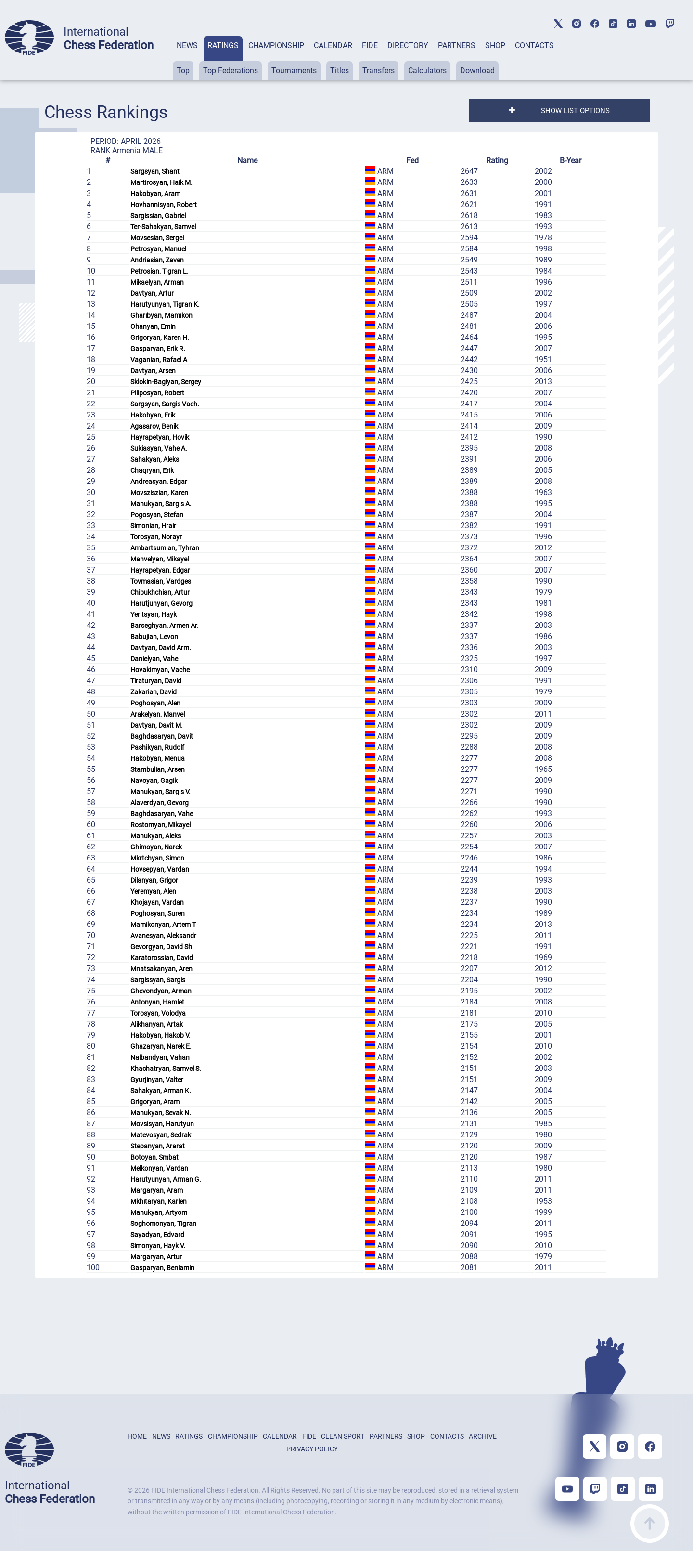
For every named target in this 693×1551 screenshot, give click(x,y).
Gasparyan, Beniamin (162, 1268)
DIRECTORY (407, 45)
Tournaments (294, 70)
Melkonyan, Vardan (159, 1168)
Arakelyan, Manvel (157, 714)
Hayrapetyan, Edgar (160, 570)
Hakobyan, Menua (157, 758)
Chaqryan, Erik (152, 470)
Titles (339, 70)
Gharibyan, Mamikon (161, 315)
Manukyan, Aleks (155, 836)
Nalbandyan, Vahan (160, 1057)
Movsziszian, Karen (159, 492)
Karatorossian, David (161, 958)
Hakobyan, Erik (152, 415)
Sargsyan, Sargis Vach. (164, 404)
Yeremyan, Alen (153, 891)
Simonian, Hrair (153, 526)
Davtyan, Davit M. (156, 725)
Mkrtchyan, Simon (157, 858)
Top (183, 70)
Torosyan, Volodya (158, 1013)
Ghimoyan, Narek (156, 847)
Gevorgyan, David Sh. (162, 947)
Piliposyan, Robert (157, 393)
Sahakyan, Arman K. (160, 1091)
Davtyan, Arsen (153, 371)
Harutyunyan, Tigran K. (165, 304)
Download (477, 70)
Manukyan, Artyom (158, 1212)
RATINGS (223, 45)
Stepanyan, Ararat (157, 1146)
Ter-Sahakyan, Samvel (163, 227)
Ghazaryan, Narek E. (161, 1046)
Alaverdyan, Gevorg (159, 803)
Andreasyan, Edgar (158, 481)
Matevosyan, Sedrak (160, 1135)
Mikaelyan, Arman (157, 282)
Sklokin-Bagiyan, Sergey (165, 382)
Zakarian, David (153, 692)
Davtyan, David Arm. (160, 648)
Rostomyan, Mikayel (160, 825)
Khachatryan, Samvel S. (165, 1068)
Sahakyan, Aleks (154, 459)
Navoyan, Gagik (154, 780)
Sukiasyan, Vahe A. (158, 448)
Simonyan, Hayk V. (157, 1246)
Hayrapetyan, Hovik (159, 437)
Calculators (427, 70)
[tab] (187, 58)
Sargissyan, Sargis (157, 980)
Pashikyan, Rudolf (157, 747)
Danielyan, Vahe (154, 659)
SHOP (495, 45)
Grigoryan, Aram (155, 1102)
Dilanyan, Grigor (154, 880)
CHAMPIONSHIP (276, 45)
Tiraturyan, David (155, 681)
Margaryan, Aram (156, 1190)
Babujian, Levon (154, 636)
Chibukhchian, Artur (160, 592)
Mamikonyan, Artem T (163, 924)
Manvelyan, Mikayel (159, 559)
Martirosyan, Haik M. (161, 182)
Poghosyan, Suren (157, 913)
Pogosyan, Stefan (156, 515)
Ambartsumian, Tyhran (164, 548)
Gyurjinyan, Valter (156, 1079)
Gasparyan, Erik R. (157, 348)
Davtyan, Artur (152, 293)
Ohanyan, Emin (153, 326)
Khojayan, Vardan (157, 902)
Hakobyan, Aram (155, 193)
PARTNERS (456, 45)
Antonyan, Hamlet (157, 1002)
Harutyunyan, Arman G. (165, 1179)
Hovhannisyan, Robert (163, 205)
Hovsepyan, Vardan (159, 869)
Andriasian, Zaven (157, 260)
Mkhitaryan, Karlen (158, 1201)
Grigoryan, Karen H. (159, 337)
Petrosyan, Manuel (158, 249)
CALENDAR (333, 45)
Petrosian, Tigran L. (159, 271)
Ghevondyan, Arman (161, 991)
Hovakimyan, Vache (160, 670)
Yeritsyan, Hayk (153, 614)
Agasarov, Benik (154, 426)
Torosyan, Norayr (156, 537)
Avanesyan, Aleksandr (163, 935)
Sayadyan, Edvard (157, 1234)
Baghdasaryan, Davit (161, 736)
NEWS (187, 45)
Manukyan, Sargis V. (160, 791)
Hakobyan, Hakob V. (160, 1035)
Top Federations (230, 70)
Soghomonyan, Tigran (163, 1223)
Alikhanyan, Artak (156, 1024)
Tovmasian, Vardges (160, 581)
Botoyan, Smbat (154, 1157)
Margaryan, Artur (156, 1257)
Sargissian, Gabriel (158, 216)
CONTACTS (534, 45)
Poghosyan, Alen (155, 703)
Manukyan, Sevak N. (160, 1113)
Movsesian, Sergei (157, 238)
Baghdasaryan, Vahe (161, 814)
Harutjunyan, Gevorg (161, 603)
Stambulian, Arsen (157, 769)
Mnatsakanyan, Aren (161, 969)
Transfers (378, 70)
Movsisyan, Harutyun (162, 1124)
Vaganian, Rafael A (158, 360)
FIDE (370, 45)
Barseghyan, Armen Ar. (164, 625)
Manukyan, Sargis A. (161, 504)
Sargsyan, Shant (155, 171)
